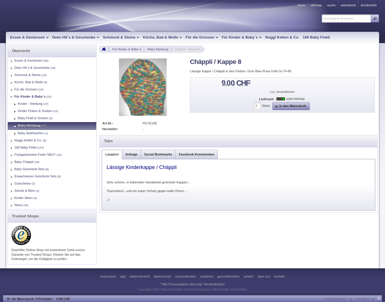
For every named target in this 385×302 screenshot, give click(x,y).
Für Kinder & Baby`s (126, 49)
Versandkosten (285, 91)
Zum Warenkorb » (335, 299)
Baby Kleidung (158, 49)
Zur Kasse (362, 299)
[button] (375, 18)
